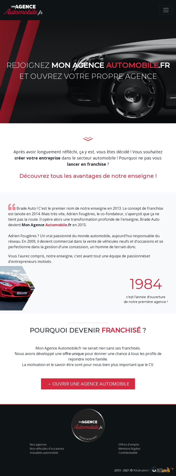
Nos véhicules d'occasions (47, 449)
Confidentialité (128, 453)
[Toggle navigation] (166, 10)
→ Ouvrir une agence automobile (88, 384)
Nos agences (38, 444)
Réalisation (153, 470)
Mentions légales (129, 449)
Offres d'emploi (128, 444)
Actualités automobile (44, 453)
